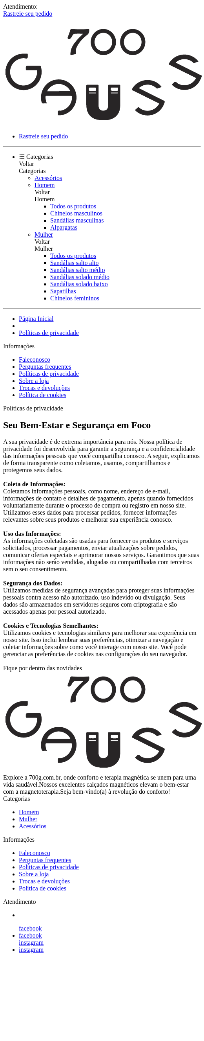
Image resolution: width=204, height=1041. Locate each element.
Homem (45, 185)
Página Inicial (36, 318)
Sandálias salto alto (74, 262)
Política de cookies (42, 395)
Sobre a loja (34, 380)
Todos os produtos (73, 206)
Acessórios (48, 178)
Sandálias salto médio (77, 270)
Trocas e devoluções (44, 387)
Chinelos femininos (74, 298)
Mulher (44, 234)
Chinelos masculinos (76, 213)
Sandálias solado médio (79, 277)
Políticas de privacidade (49, 332)
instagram (31, 942)
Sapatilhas (63, 291)
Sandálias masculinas (77, 220)
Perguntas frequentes (45, 366)
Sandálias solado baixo (79, 284)
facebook (30, 928)
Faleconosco (34, 359)
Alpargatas (63, 227)
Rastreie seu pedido (27, 13)
